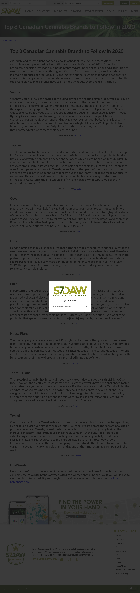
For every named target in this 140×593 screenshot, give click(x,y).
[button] (70, 306)
